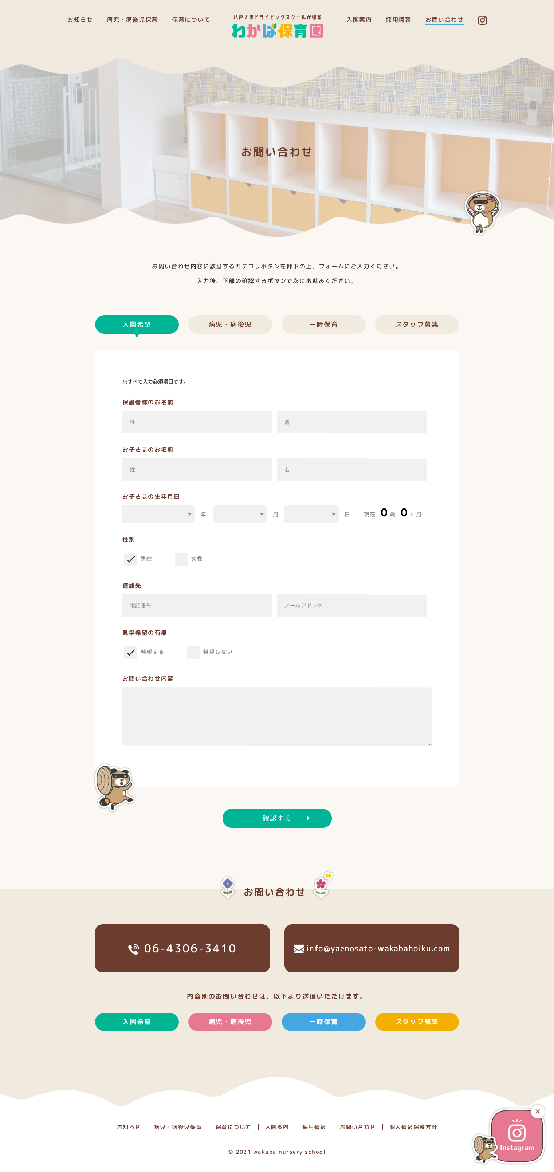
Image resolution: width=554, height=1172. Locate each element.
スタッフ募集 (417, 324)
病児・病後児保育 (132, 20)
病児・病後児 (230, 324)
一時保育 (323, 324)
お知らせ (80, 20)
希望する (152, 652)
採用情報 (398, 20)
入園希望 (136, 1036)
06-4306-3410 (182, 962)
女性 (197, 558)
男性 (146, 558)
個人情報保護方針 (413, 1127)
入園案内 (359, 20)
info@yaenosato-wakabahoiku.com (371, 962)
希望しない (218, 652)
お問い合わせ (444, 20)
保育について (191, 20)
